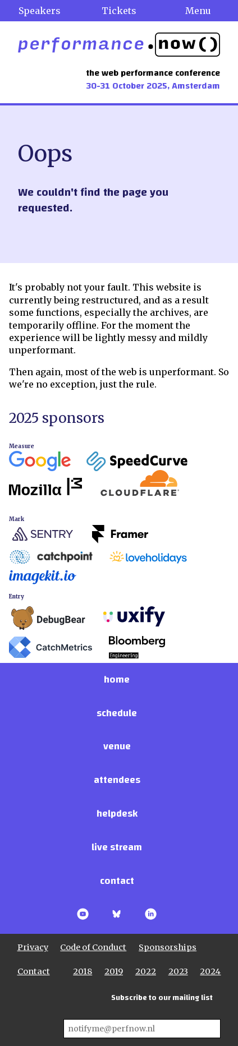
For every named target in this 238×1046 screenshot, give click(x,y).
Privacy (32, 947)
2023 (178, 971)
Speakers (40, 10)
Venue (117, 746)
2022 (145, 971)
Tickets (119, 10)
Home (117, 679)
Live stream (116, 847)
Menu (198, 10)
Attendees (117, 780)
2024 (210, 971)
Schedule (117, 713)
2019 (113, 971)
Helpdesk (117, 813)
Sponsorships (167, 947)
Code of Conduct (93, 947)
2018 (82, 971)
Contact (117, 881)
